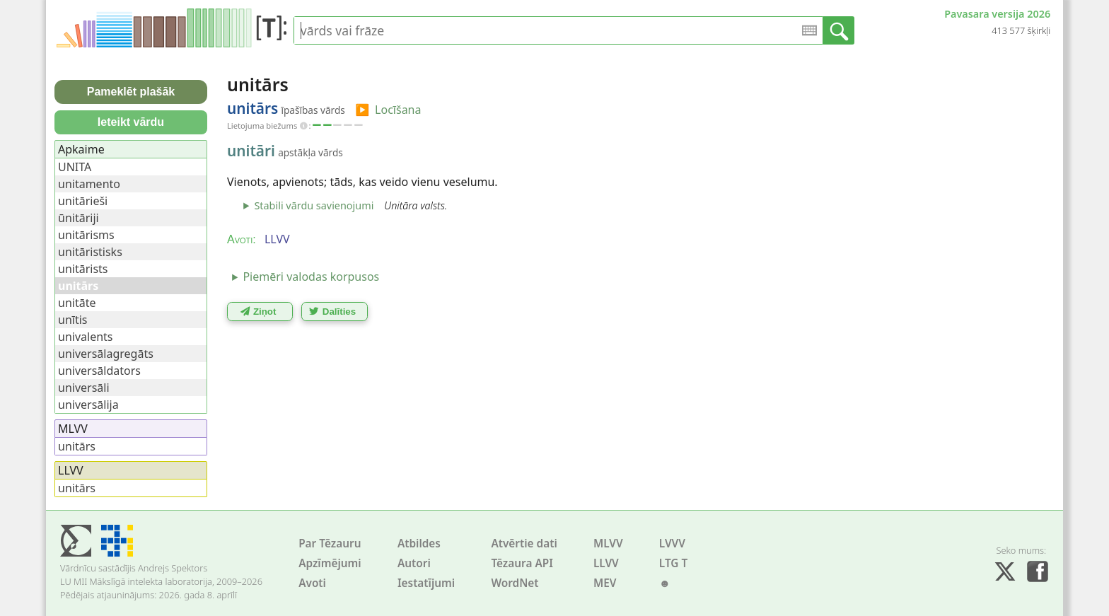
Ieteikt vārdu (131, 122)
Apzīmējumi (329, 563)
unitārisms (86, 235)
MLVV (608, 543)
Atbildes (419, 543)
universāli (84, 387)
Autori (414, 563)
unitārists (83, 269)
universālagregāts (105, 353)
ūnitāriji (78, 218)
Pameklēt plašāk (131, 92)
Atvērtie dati (524, 543)
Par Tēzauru (329, 543)
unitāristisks (90, 252)
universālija (88, 404)
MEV (605, 583)
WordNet (514, 583)
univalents (85, 336)
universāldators (99, 370)
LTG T (673, 563)
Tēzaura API (522, 563)
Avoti (312, 583)
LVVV (672, 543)
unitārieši (83, 201)
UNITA (74, 167)
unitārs (76, 446)
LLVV (606, 563)
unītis (72, 319)
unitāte (76, 302)
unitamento (89, 184)
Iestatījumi (426, 583)
